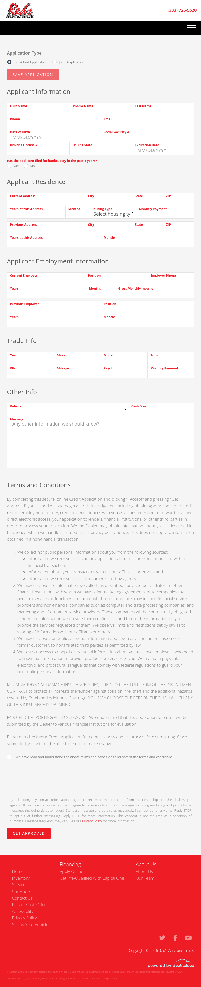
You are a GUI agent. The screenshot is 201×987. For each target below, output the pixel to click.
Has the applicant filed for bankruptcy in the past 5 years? (52, 160)
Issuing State (83, 145)
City (91, 196)
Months (74, 209)
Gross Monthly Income (135, 288)
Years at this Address (26, 209)
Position (94, 275)
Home (18, 871)
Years (14, 288)
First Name (18, 106)
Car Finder (21, 891)
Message (16, 419)
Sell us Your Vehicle (30, 925)
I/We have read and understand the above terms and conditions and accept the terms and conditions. (93, 756)
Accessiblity (23, 911)
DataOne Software (90, 971)
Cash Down (139, 406)
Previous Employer (24, 304)
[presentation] (46, 778)
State (139, 196)
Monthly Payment (153, 209)
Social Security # (116, 132)
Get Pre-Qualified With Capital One (92, 878)
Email (108, 119)
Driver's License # (23, 145)
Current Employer (24, 275)
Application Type (24, 53)
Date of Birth (20, 132)
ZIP (168, 196)
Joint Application (71, 62)
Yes (16, 166)
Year (13, 355)
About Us (144, 871)
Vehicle (15, 406)
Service (18, 884)
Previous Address (23, 224)
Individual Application (30, 62)
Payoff (109, 368)
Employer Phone (163, 275)
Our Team (145, 878)
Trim (154, 355)
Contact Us (22, 898)
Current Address (23, 196)
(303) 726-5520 (182, 10)
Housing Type (101, 209)
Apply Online (71, 871)
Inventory (21, 878)
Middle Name (82, 106)
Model (108, 355)
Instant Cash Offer (29, 904)
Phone (15, 119)
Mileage (63, 368)
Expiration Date (147, 145)
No (32, 166)
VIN (13, 368)
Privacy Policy (92, 821)
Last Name (143, 106)
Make (61, 355)
